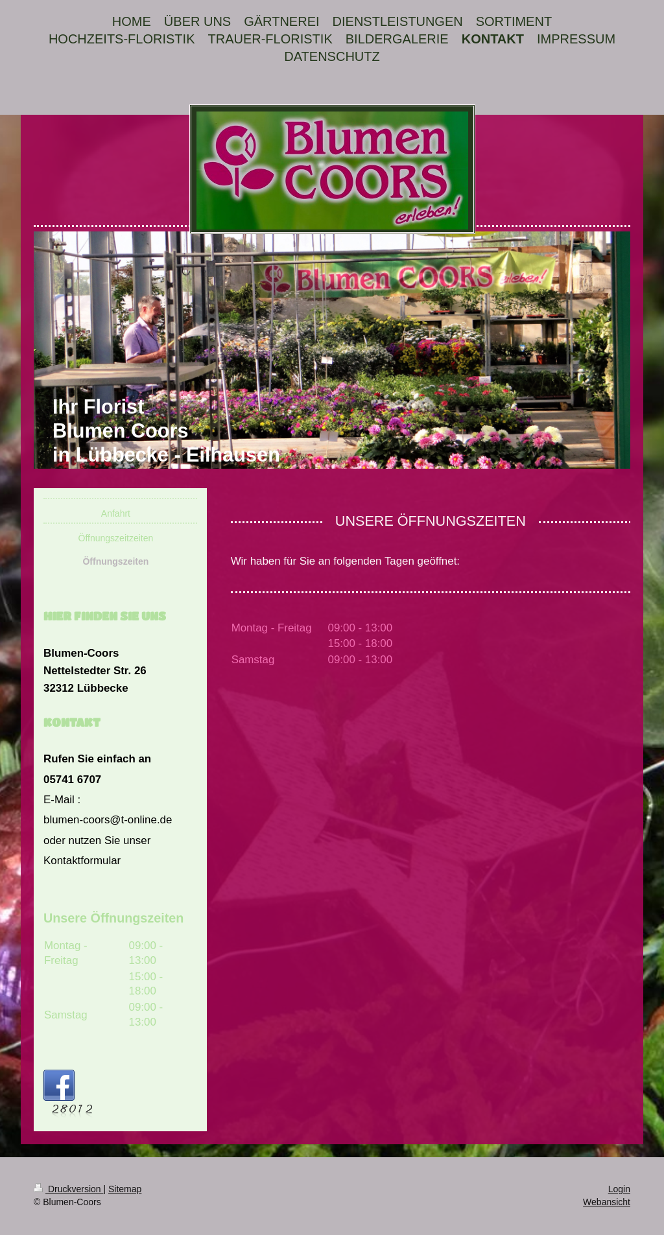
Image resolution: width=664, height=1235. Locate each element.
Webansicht (606, 1202)
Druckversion (68, 1189)
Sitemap (124, 1189)
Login (619, 1189)
